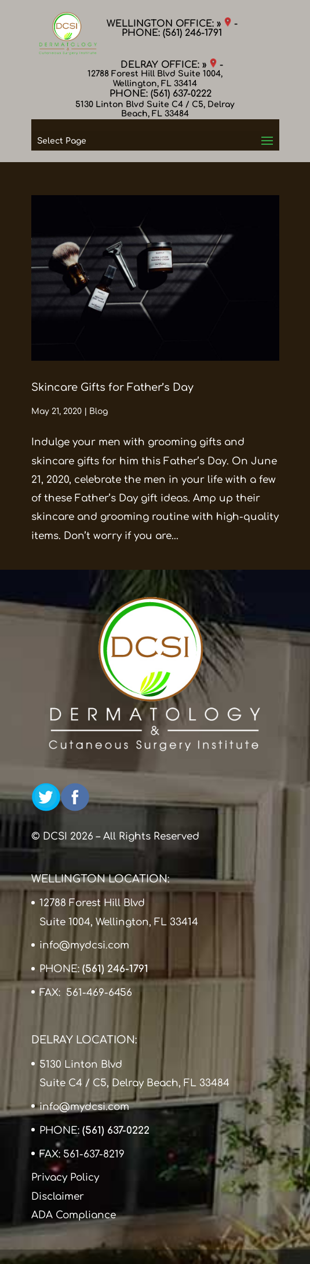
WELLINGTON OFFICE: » (169, 24)
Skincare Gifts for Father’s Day (112, 387)
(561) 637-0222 (181, 94)
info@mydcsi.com (84, 945)
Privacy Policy (65, 1177)
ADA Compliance (73, 1215)
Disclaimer (57, 1196)
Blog (98, 411)
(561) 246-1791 (192, 33)
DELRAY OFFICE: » (169, 65)
